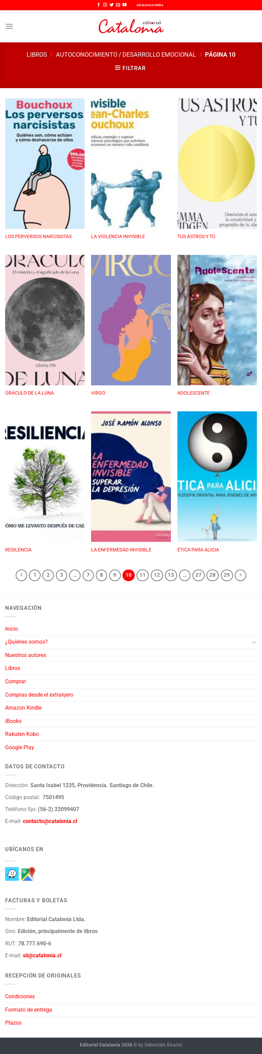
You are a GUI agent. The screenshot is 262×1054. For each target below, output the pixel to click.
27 (198, 575)
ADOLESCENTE (193, 393)
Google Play (19, 747)
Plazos (13, 1022)
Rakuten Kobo (22, 734)
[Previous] (21, 575)
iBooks (13, 721)
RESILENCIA (18, 550)
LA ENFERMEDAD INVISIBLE (121, 550)
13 (171, 575)
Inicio (11, 629)
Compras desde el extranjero (39, 695)
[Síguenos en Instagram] (105, 5)
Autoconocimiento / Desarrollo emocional (126, 54)
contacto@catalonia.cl (50, 821)
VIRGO (98, 393)
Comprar (15, 681)
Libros (37, 54)
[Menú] (9, 26)
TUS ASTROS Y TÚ (196, 236)
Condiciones (20, 996)
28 (212, 575)
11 (143, 575)
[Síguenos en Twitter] (112, 5)
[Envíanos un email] (118, 5)
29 (227, 575)
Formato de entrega (28, 1010)
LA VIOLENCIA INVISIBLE (118, 236)
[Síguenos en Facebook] (99, 5)
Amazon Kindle (23, 707)
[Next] (240, 575)
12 (157, 575)
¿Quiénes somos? (26, 642)
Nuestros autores (25, 655)
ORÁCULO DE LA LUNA (29, 393)
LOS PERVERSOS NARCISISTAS (38, 236)
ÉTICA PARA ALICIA (198, 550)
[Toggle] (254, 642)
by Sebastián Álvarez (160, 1045)
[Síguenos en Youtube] (124, 5)
